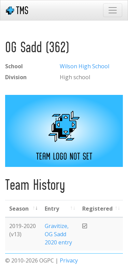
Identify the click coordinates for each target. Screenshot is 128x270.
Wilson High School (84, 66)
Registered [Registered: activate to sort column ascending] (97, 208)
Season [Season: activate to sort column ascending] (19, 208)
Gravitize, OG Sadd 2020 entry (58, 234)
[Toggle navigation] (112, 10)
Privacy (69, 260)
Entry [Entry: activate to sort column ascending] (52, 208)
